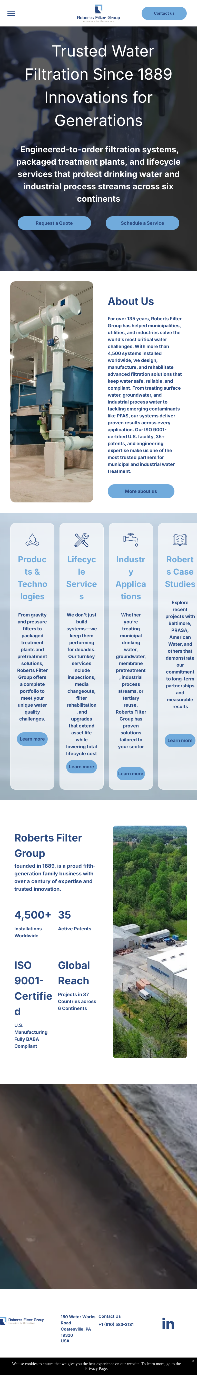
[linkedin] (168, 1324)
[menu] (11, 13)
